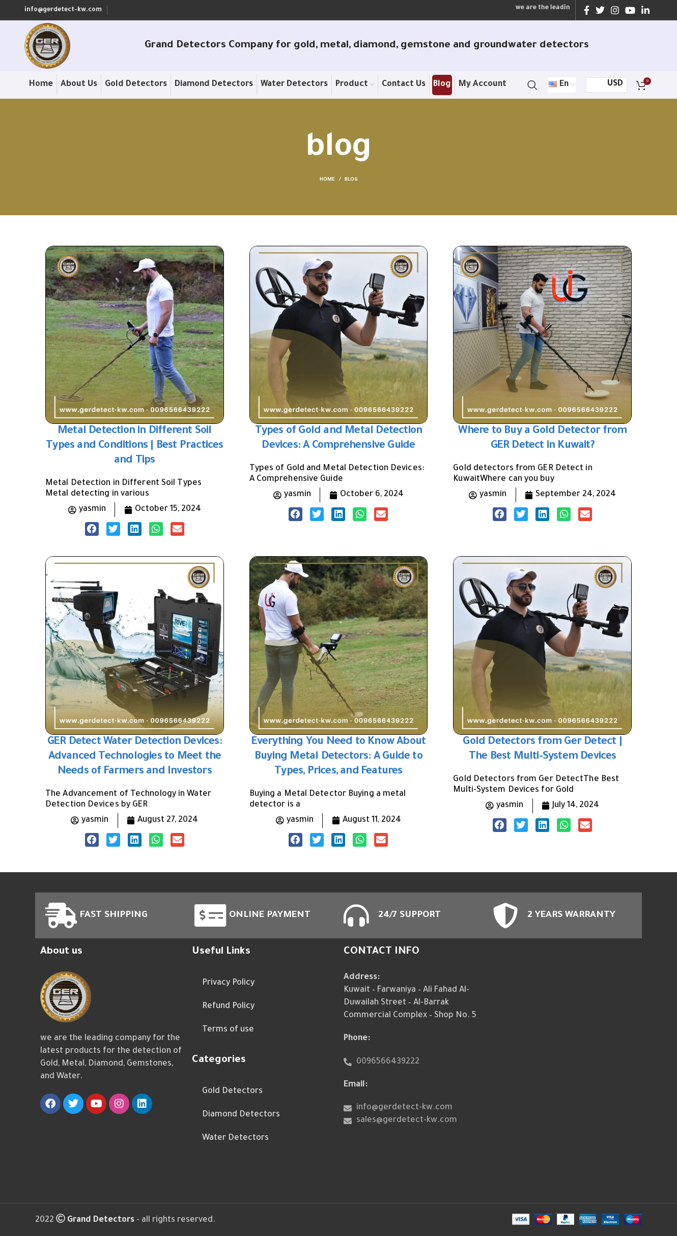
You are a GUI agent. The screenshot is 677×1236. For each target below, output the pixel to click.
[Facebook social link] (587, 10)
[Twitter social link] (600, 10)
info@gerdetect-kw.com (63, 10)
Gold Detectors (232, 1091)
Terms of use (228, 1029)
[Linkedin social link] (645, 10)
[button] (92, 529)
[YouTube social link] (630, 10)
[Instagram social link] (615, 10)
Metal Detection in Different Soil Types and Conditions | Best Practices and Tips (134, 446)
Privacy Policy (228, 983)
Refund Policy (228, 1006)
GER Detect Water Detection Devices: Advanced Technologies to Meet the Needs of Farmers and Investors (134, 757)
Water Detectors (235, 1138)
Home (327, 180)
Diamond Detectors (241, 1114)
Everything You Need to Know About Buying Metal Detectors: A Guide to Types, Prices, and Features (338, 757)
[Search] (532, 85)
